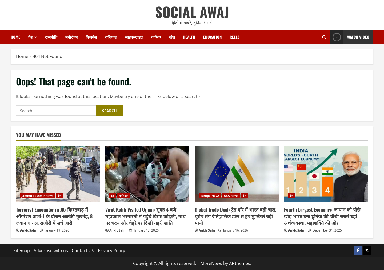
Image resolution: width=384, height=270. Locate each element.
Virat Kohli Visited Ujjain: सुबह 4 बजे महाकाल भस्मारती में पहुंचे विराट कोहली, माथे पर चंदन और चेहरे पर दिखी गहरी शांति (145, 216)
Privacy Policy (111, 250)
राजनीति (51, 37)
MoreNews (211, 263)
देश (30, 37)
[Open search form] (324, 37)
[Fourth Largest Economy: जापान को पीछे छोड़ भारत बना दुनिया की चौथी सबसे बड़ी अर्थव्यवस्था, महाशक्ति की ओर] (326, 174)
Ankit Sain (28, 230)
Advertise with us (51, 250)
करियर (156, 37)
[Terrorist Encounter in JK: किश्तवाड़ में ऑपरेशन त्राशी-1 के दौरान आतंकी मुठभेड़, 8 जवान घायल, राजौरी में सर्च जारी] (58, 174)
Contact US (83, 250)
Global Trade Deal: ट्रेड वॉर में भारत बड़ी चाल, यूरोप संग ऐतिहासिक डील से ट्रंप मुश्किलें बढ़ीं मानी (235, 216)
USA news (231, 196)
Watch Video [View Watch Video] (349, 37)
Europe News (209, 196)
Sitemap (21, 250)
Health (189, 37)
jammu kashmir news (37, 196)
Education (212, 37)
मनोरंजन (71, 37)
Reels (235, 37)
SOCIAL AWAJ (192, 11)
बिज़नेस (91, 37)
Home (15, 37)
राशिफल (111, 37)
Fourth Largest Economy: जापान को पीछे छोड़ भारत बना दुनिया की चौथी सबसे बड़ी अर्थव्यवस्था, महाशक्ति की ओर (322, 216)
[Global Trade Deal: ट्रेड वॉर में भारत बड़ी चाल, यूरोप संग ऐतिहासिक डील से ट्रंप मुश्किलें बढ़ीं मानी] (237, 174)
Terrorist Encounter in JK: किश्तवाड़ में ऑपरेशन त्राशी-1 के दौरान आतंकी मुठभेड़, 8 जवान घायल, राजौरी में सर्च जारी (54, 216)
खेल (172, 37)
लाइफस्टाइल (134, 37)
